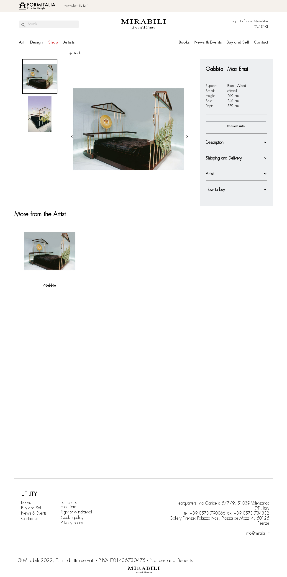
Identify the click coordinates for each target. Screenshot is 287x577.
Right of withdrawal (76, 512)
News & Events (208, 42)
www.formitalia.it (76, 5)
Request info (236, 126)
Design (36, 42)
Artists (69, 42)
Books (184, 42)
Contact (261, 42)
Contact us (29, 518)
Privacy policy (72, 522)
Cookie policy (72, 517)
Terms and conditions (69, 504)
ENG (264, 26)
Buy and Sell (237, 42)
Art (21, 42)
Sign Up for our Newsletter (249, 21)
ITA (255, 26)
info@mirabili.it (257, 533)
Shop (53, 42)
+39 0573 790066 (207, 513)
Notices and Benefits (171, 560)
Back (75, 53)
